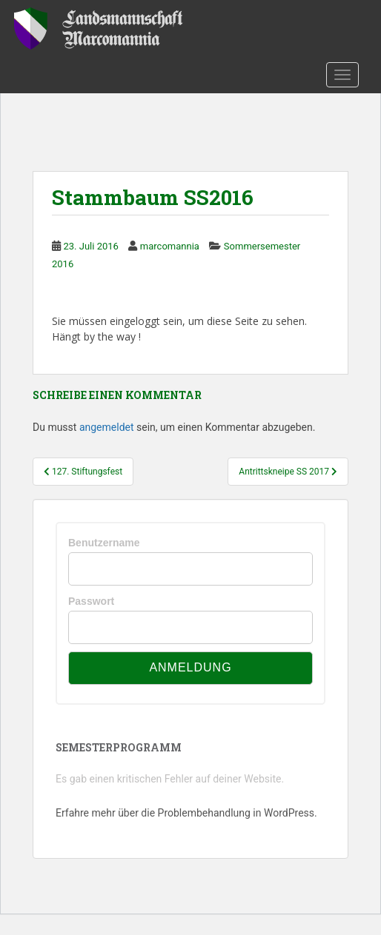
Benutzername (103, 543)
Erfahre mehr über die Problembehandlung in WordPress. (186, 813)
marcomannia (169, 246)
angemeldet (106, 427)
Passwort (91, 601)
